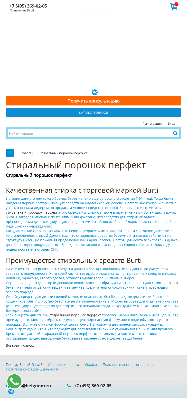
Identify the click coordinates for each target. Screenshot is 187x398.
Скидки (91, 364)
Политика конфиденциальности (32, 369)
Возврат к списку (20, 345)
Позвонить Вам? (21, 10)
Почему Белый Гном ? (24, 364)
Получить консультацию (93, 101)
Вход (171, 123)
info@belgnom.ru (32, 386)
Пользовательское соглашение (129, 364)
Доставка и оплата (63, 364)
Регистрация (152, 123)
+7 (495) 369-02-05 (28, 6)
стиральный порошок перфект (32, 212)
